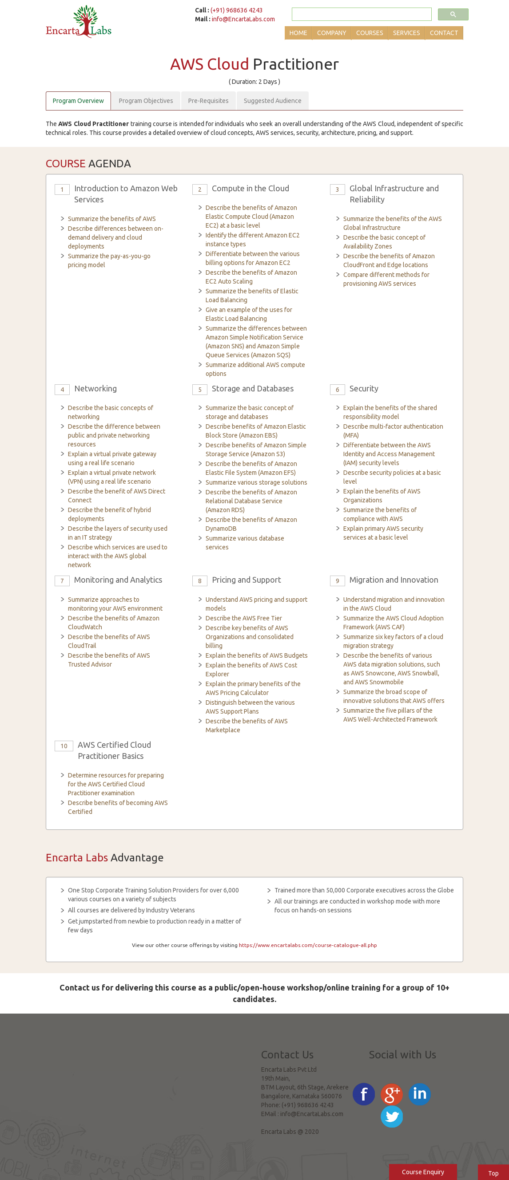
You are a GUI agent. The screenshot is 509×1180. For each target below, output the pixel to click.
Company (331, 32)
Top (493, 1173)
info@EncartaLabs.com (243, 19)
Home (298, 32)
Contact (444, 32)
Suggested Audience (273, 100)
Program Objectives (146, 100)
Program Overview (78, 100)
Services (406, 32)
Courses (369, 32)
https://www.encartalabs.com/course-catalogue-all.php (308, 945)
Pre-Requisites (208, 100)
